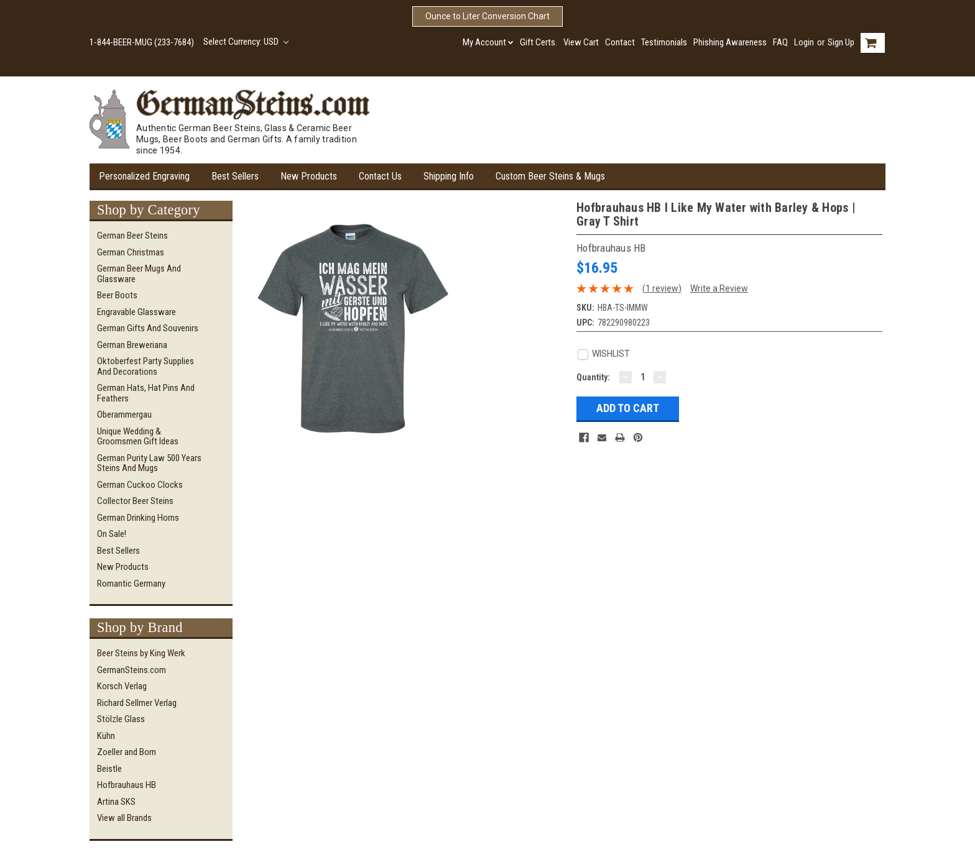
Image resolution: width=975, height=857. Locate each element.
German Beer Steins (132, 235)
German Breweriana (132, 345)
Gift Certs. (538, 42)
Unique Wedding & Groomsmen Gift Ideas (137, 436)
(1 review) (662, 288)
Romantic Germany (131, 583)
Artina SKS (116, 801)
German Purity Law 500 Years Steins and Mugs (149, 463)
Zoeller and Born (126, 752)
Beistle (109, 768)
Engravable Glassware (136, 312)
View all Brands (124, 817)
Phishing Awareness (730, 42)
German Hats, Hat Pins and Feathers (146, 393)
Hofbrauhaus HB (126, 785)
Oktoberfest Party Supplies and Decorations (145, 366)
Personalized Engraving (144, 176)
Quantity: (593, 377)
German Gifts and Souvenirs (147, 328)
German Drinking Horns (138, 517)
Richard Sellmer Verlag (137, 702)
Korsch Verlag (122, 686)
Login (804, 42)
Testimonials (664, 42)
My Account (488, 42)
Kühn (106, 735)
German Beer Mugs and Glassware (139, 274)
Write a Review (719, 288)
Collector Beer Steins (135, 500)
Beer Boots (117, 295)
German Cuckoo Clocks (140, 484)
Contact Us (380, 176)
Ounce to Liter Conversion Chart (487, 16)
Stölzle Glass (121, 719)
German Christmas (130, 252)
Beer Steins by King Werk (141, 653)
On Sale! (111, 533)
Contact (620, 42)
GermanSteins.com (131, 670)
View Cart (581, 42)
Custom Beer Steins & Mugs (550, 176)
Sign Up (841, 42)
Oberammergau (124, 414)
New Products (308, 176)
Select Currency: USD (246, 41)
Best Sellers (235, 176)
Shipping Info (448, 176)
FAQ (780, 42)
